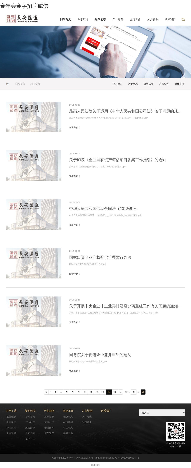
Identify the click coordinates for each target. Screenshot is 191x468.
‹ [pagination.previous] (46, 392)
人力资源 (152, 19)
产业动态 (133, 84)
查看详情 (73, 139)
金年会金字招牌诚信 (24, 6)
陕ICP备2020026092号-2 (125, 458)
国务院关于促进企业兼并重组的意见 (100, 366)
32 (97, 392)
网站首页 (65, 19)
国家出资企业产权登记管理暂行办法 (100, 269)
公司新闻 (117, 84)
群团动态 (68, 427)
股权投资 (49, 416)
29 (79, 392)
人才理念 (87, 416)
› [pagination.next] (120, 392)
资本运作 (49, 422)
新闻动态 (100, 19)
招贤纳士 (87, 422)
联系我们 (170, 19)
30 (85, 392)
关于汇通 (83, 19)
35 (115, 392)
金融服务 (49, 427)
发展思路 (11, 433)
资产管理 (49, 433)
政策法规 (148, 84)
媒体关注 (179, 84)
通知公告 (164, 84)
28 (73, 392)
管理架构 (11, 427)
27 (67, 392)
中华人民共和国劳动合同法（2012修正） (104, 220)
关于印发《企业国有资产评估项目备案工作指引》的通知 (117, 171)
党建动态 (68, 416)
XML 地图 (95, 465)
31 (91, 392)
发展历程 (11, 422)
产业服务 (118, 19)
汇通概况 (11, 416)
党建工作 (135, 19)
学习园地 (68, 433)
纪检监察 (68, 422)
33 (103, 392)
